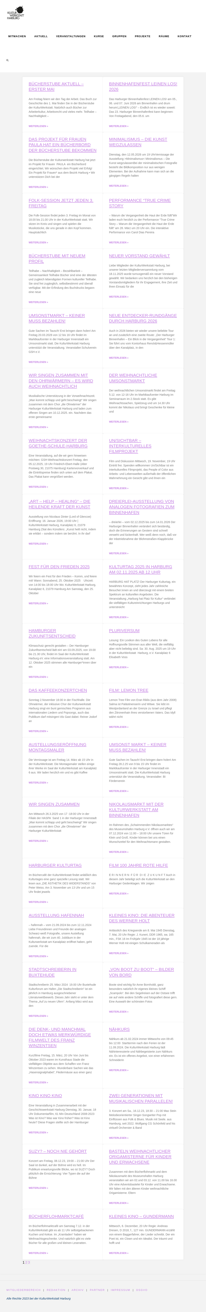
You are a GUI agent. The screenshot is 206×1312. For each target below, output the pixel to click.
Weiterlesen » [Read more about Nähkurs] (119, 1073)
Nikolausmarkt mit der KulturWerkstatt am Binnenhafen (136, 812)
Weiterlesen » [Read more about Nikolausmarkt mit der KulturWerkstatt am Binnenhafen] (119, 854)
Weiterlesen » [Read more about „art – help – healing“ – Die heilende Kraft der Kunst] (38, 545)
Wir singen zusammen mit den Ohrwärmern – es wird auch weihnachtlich (61, 381)
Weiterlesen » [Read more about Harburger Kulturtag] (38, 904)
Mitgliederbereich (23, 1294)
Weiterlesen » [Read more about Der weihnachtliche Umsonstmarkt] (119, 423)
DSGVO (143, 1294)
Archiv (78, 1294)
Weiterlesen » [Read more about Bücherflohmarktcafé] (38, 1257)
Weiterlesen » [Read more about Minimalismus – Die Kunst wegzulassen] (119, 186)
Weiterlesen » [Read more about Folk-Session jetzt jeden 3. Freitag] (38, 243)
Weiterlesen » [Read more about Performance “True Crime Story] (119, 243)
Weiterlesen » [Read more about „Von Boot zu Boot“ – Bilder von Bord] (119, 1015)
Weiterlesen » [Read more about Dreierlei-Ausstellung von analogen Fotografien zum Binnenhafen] (119, 555)
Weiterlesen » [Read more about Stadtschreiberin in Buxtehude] (38, 1019)
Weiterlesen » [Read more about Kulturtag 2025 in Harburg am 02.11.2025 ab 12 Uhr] (119, 619)
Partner (98, 1294)
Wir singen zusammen (54, 806)
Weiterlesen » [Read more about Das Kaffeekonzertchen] (38, 733)
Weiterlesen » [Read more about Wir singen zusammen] (38, 843)
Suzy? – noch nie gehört (58, 1154)
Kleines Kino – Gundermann (141, 1220)
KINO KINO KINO (45, 1099)
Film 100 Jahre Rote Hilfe (138, 867)
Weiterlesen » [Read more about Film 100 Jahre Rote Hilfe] (119, 896)
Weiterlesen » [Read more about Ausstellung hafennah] (38, 959)
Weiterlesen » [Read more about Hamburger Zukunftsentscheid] (38, 679)
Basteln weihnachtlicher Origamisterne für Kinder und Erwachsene (140, 1160)
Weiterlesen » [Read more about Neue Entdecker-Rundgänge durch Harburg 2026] (119, 358)
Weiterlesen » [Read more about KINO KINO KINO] (38, 1136)
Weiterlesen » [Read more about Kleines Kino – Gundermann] (119, 1257)
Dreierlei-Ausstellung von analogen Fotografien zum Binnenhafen (141, 508)
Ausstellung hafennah (56, 918)
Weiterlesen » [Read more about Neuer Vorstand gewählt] (119, 297)
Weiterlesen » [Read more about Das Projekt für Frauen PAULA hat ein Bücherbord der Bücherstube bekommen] (38, 187)
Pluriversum (124, 632)
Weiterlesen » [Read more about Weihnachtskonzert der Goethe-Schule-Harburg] (38, 488)
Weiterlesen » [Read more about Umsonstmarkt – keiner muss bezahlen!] (38, 363)
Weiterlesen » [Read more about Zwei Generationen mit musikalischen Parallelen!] (119, 1141)
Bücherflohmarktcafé (56, 1220)
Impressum (121, 1294)
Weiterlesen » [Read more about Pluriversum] (119, 669)
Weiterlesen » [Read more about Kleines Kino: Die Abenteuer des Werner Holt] (119, 956)
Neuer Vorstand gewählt (139, 256)
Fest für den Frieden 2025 (59, 568)
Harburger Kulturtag (55, 867)
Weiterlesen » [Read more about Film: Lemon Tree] (119, 729)
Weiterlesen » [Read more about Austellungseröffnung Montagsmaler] (38, 785)
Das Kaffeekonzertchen (58, 692)
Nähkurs (119, 1032)
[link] (7, 60)
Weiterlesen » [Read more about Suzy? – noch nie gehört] (38, 1191)
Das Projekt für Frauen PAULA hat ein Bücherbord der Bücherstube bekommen (62, 145)
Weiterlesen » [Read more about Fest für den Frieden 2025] (38, 605)
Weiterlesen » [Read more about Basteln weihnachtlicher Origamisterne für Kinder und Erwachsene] (119, 1206)
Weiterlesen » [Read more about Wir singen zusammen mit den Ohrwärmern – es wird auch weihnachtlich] (38, 428)
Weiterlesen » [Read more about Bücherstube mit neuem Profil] (38, 303)
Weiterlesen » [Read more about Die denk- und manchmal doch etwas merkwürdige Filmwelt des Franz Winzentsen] (38, 1086)
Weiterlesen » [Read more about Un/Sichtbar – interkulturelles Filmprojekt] (119, 489)
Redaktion (56, 1294)
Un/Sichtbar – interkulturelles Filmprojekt (130, 447)
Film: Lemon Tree (128, 692)
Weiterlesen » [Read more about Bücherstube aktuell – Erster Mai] (38, 126)
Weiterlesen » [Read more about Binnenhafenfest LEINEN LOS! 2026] (119, 126)
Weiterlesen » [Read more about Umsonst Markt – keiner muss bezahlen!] (119, 793)
